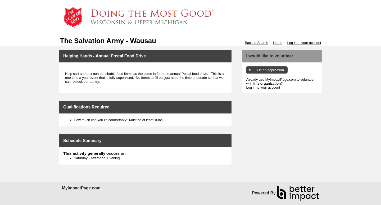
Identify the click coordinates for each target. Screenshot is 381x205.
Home (277, 43)
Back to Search (256, 43)
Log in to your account (304, 43)
